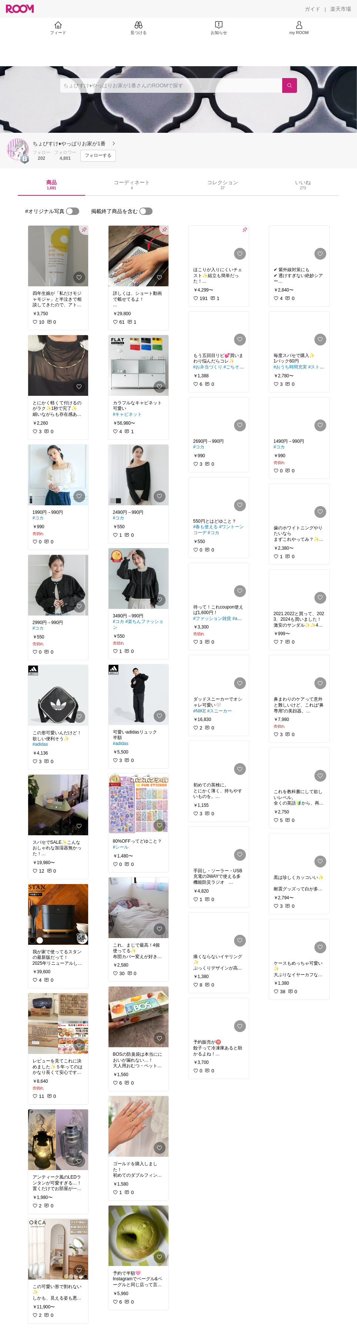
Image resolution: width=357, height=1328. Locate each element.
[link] (58, 256)
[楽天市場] (340, 9)
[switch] (72, 211)
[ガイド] (312, 9)
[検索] (289, 85)
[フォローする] (98, 156)
